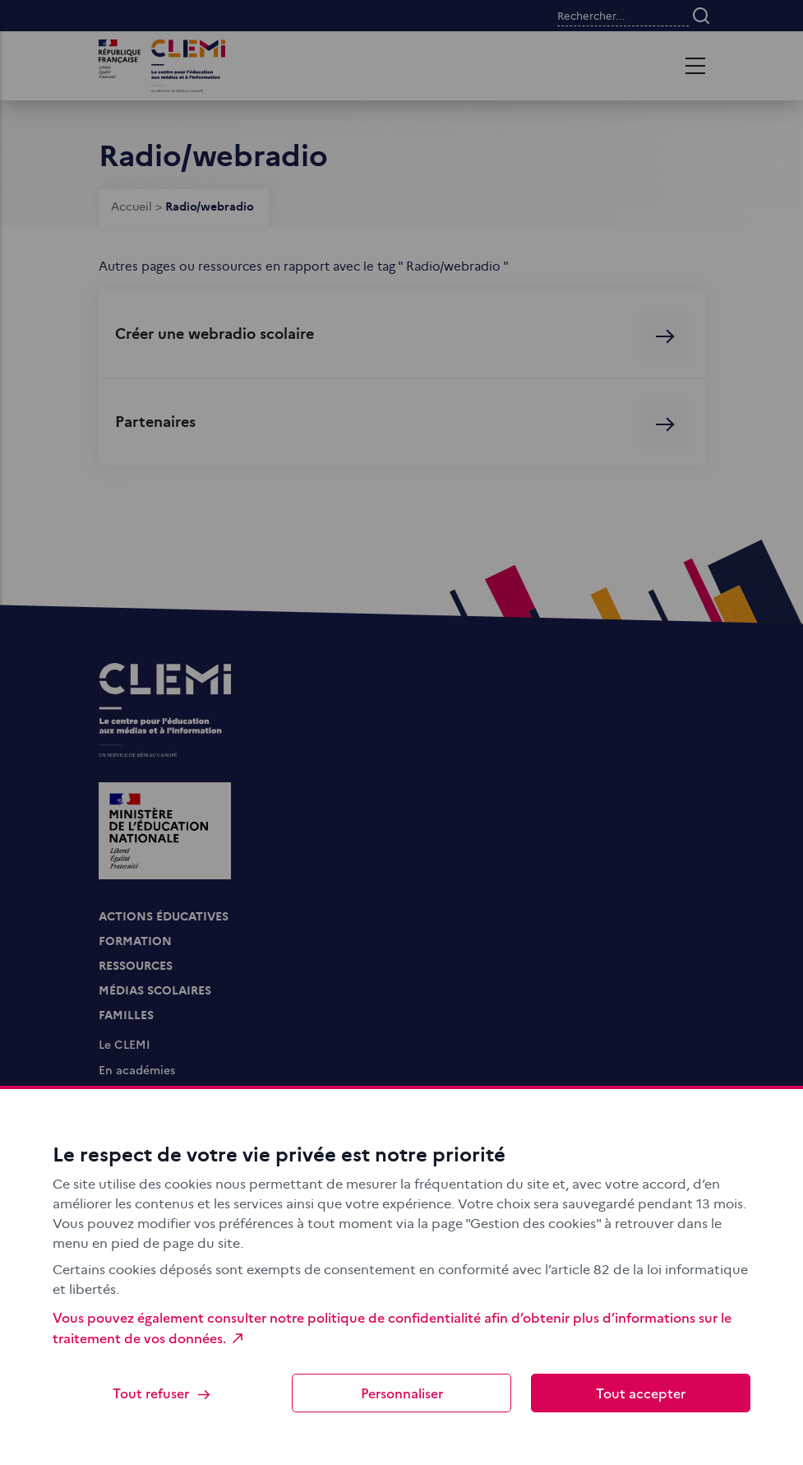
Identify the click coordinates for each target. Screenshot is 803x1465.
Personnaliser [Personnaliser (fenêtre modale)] (402, 1393)
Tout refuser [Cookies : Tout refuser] (162, 1393)
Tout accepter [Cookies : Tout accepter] (640, 1393)
